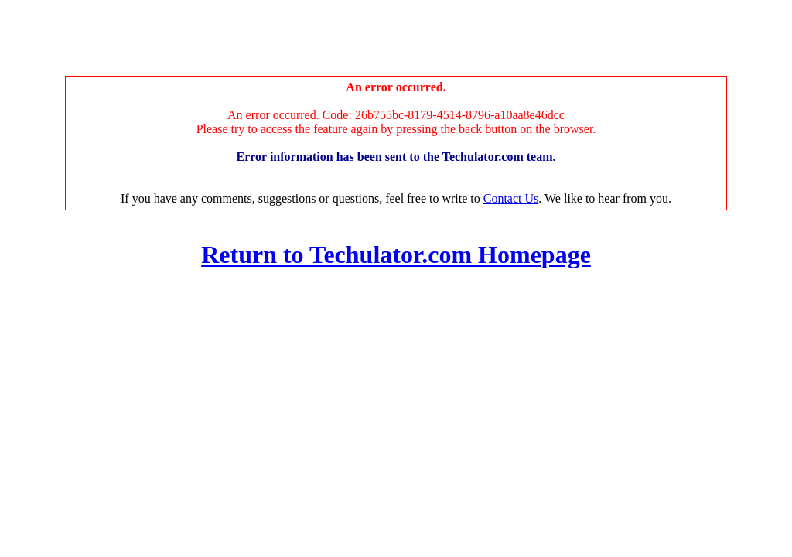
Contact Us (511, 198)
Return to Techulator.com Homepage (396, 254)
